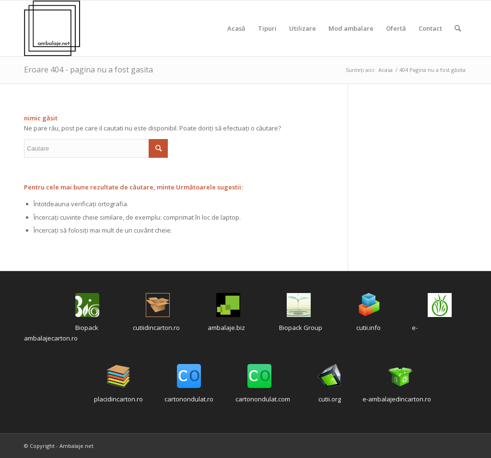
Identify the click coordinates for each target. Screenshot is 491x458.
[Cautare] (457, 28)
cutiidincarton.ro (156, 327)
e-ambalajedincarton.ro (396, 399)
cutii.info (368, 327)
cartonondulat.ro (188, 399)
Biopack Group (300, 327)
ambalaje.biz (226, 327)
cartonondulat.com (262, 399)
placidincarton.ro (118, 399)
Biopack (86, 327)
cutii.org (329, 399)
